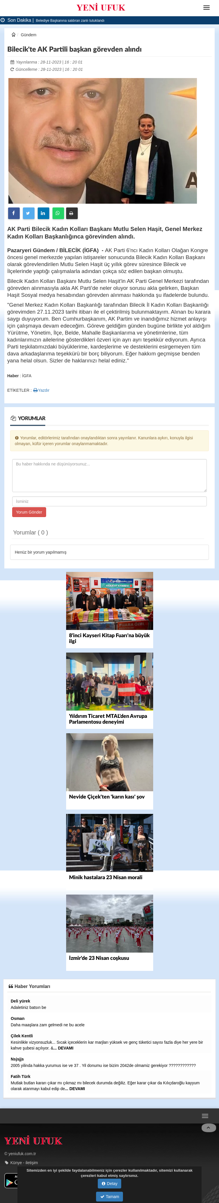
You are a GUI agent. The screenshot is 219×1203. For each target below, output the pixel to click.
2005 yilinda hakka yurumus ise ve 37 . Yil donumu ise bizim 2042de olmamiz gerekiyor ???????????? (103, 1065)
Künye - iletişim (24, 1162)
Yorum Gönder (29, 512)
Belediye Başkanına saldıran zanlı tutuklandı (69, 21)
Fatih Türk (20, 1076)
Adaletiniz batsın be (28, 1007)
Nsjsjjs (17, 1059)
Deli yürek (20, 1001)
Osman (17, 1018)
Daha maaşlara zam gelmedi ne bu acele (47, 1025)
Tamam (109, 1196)
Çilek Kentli (22, 1036)
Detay (109, 1183)
